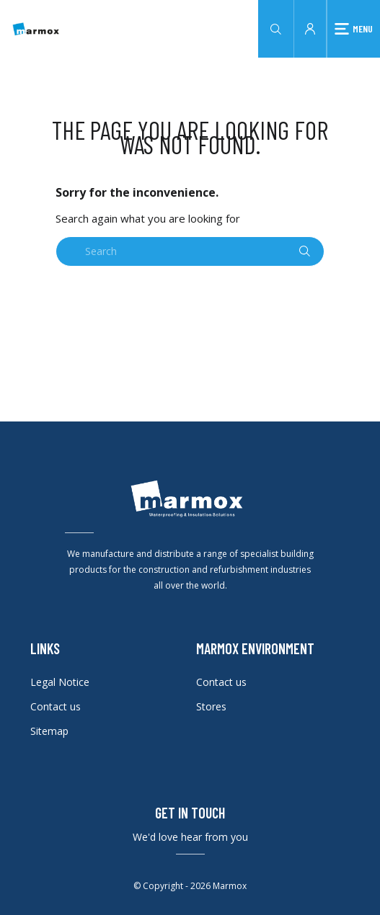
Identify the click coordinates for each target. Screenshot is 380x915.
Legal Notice (59, 682)
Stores (211, 706)
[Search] (190, 251)
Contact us (55, 706)
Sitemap (49, 731)
